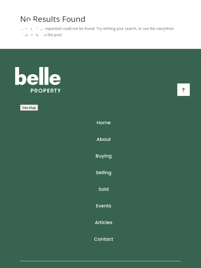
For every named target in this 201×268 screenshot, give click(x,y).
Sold (104, 189)
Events (103, 205)
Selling (103, 172)
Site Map (29, 107)
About (103, 139)
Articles (103, 222)
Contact (103, 239)
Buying (103, 156)
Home (104, 122)
